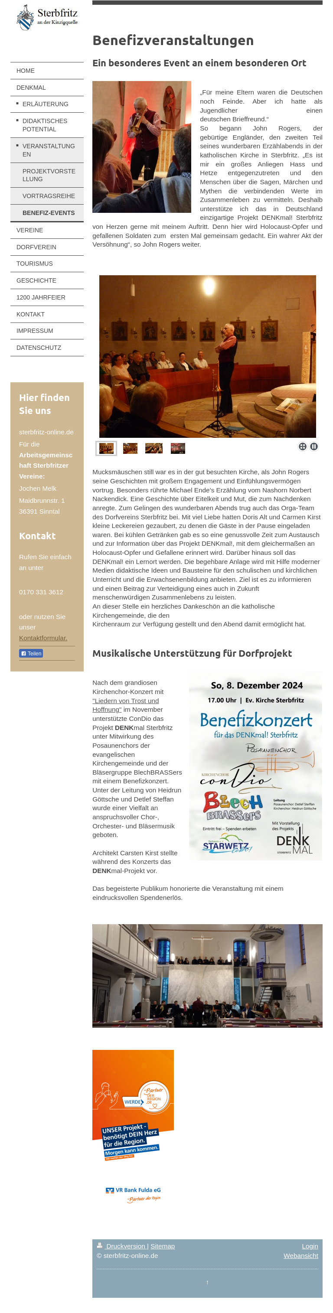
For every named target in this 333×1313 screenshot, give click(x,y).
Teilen (31, 654)
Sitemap (162, 1246)
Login (310, 1246)
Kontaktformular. (43, 638)
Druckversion (122, 1246)
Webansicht (301, 1255)
